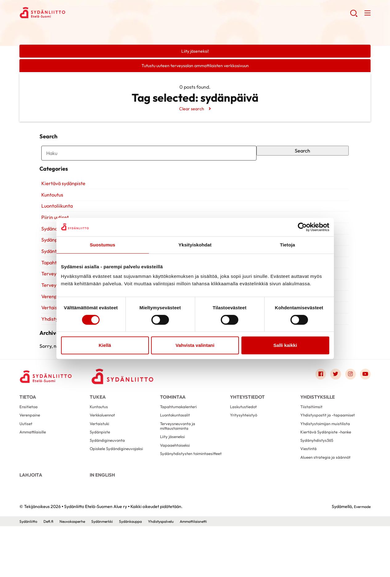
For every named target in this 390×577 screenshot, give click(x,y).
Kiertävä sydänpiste (61, 203)
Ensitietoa (29, 443)
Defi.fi (51, 572)
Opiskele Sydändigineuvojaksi (119, 492)
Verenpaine (31, 453)
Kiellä (105, 345)
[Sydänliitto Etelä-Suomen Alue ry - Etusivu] (50, 408)
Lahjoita (30, 522)
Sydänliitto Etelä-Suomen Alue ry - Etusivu (68, 14)
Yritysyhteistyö (245, 453)
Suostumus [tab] (102, 244)
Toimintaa (173, 429)
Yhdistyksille (53, 338)
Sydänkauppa (144, 572)
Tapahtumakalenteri (181, 443)
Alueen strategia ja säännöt (328, 502)
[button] (353, 15)
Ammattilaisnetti (215, 572)
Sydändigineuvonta (109, 482)
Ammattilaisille (34, 472)
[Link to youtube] (364, 406)
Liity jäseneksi (173, 478)
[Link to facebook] (314, 406)
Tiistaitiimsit (312, 443)
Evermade (361, 557)
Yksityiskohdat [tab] (195, 244)
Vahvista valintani (195, 345)
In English (102, 522)
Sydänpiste (101, 472)
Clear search (191, 111)
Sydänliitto (29, 572)
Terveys (48, 293)
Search (304, 158)
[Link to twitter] (331, 406)
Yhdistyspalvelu (178, 572)
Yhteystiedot (247, 429)
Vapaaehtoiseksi (176, 488)
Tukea (98, 429)
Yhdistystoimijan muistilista (327, 462)
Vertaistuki (51, 327)
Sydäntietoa (52, 270)
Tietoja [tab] (287, 244)
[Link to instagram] (348, 406)
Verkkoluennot (104, 453)
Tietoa (27, 429)
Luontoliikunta (55, 225)
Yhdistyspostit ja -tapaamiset (330, 453)
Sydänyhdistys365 (318, 482)
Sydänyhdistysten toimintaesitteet (178, 500)
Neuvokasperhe (78, 572)
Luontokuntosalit (177, 453)
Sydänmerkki (112, 572)
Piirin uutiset (53, 237)
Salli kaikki (285, 345)
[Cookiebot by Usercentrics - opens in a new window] (302, 227)
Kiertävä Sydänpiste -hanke (329, 472)
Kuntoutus (50, 214)
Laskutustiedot (245, 443)
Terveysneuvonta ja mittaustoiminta (180, 465)
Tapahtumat (52, 282)
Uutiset (26, 462)
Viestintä (309, 492)
